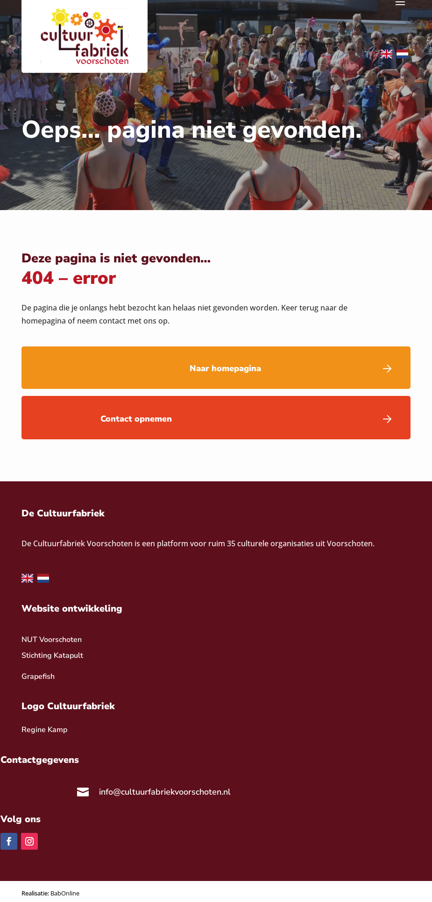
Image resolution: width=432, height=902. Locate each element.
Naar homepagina (225, 368)
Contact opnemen (136, 418)
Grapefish (38, 676)
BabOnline (64, 893)
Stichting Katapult (52, 655)
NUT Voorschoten (51, 639)
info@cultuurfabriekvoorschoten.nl (165, 791)
